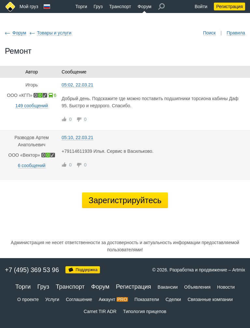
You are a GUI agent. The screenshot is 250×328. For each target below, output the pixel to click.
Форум (145, 6)
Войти (201, 6)
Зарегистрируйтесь (125, 200)
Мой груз (29, 6)
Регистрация (229, 6)
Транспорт (120, 6)
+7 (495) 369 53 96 (32, 269)
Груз (98, 6)
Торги (81, 6)
